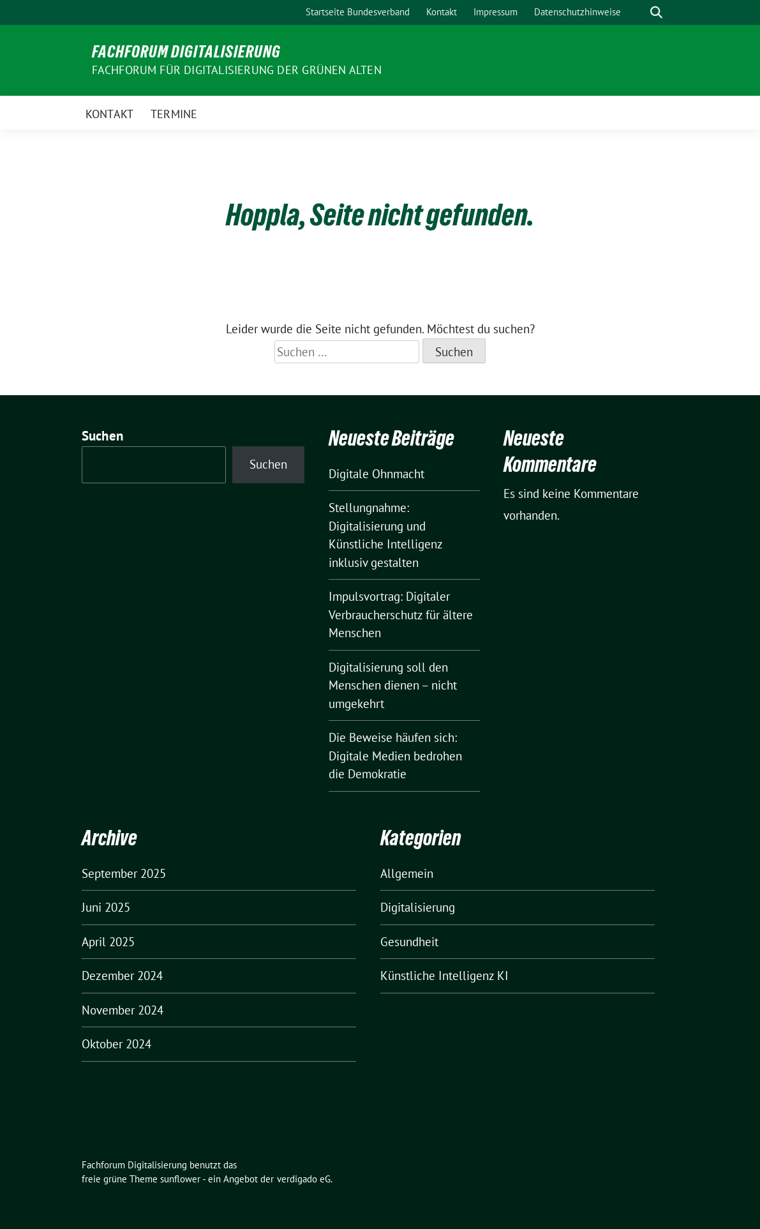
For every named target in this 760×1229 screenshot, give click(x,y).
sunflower (180, 1179)
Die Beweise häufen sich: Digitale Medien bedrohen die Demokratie (395, 755)
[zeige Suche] (656, 12)
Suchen (103, 435)
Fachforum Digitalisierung (186, 51)
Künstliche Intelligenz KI (444, 975)
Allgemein (406, 873)
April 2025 (108, 941)
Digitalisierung (417, 907)
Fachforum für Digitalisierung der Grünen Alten (237, 70)
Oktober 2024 (116, 1044)
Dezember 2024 (122, 975)
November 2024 (122, 1010)
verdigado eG (304, 1179)
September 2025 (124, 873)
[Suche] (638, 12)
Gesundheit (409, 941)
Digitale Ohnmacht (376, 473)
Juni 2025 (106, 907)
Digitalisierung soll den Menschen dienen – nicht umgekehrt (393, 685)
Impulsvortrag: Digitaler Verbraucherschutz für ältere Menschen (401, 614)
